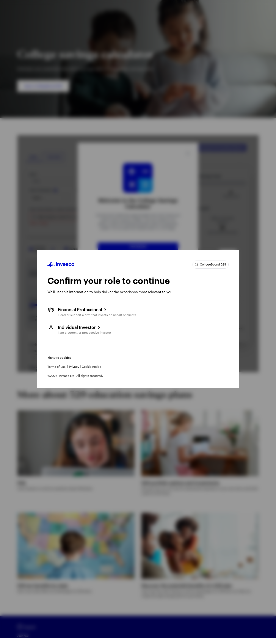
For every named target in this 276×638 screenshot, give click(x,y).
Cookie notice (91, 366)
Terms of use (56, 366)
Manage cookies (59, 357)
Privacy (74, 366)
